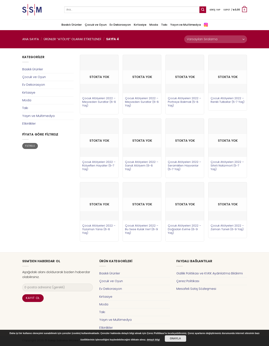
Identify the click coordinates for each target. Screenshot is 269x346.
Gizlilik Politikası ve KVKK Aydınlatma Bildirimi (209, 273)
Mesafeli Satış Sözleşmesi (196, 289)
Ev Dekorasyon (120, 25)
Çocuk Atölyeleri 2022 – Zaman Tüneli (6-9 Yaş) (227, 227)
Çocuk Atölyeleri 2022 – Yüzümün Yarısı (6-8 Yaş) (99, 229)
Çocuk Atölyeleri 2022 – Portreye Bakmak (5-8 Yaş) (184, 101)
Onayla (175, 338)
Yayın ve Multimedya (185, 25)
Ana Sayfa (30, 39)
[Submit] (202, 9)
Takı (164, 25)
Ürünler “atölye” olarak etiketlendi (72, 39)
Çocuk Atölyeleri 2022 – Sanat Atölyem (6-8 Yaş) (141, 165)
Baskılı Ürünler (71, 25)
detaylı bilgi (153, 339)
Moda (153, 25)
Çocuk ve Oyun (96, 25)
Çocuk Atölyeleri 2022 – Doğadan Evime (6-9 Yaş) (184, 229)
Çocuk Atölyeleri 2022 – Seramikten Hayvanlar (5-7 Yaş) (184, 165)
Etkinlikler (29, 123)
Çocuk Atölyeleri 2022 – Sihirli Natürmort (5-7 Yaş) (227, 165)
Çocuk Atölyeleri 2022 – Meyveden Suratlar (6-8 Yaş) (99, 101)
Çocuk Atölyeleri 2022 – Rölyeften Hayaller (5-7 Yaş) (99, 165)
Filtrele (30, 145)
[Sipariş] (215, 39)
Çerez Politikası (187, 281)
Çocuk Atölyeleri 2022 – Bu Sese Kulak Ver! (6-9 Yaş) (141, 229)
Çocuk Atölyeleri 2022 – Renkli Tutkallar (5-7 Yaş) (227, 100)
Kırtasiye (140, 25)
